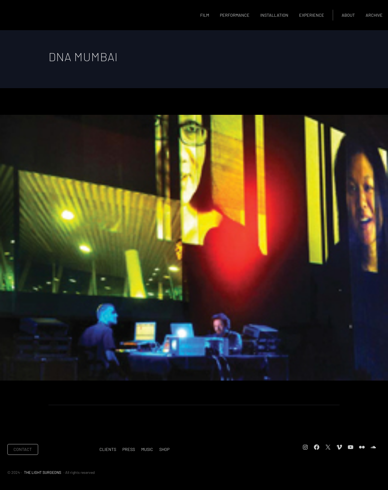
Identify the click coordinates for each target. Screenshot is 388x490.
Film (204, 15)
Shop (164, 449)
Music (147, 449)
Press (128, 449)
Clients (107, 449)
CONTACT (22, 449)
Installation (274, 15)
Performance (235, 15)
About (348, 15)
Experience (311, 15)
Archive (374, 15)
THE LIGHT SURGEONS (42, 472)
